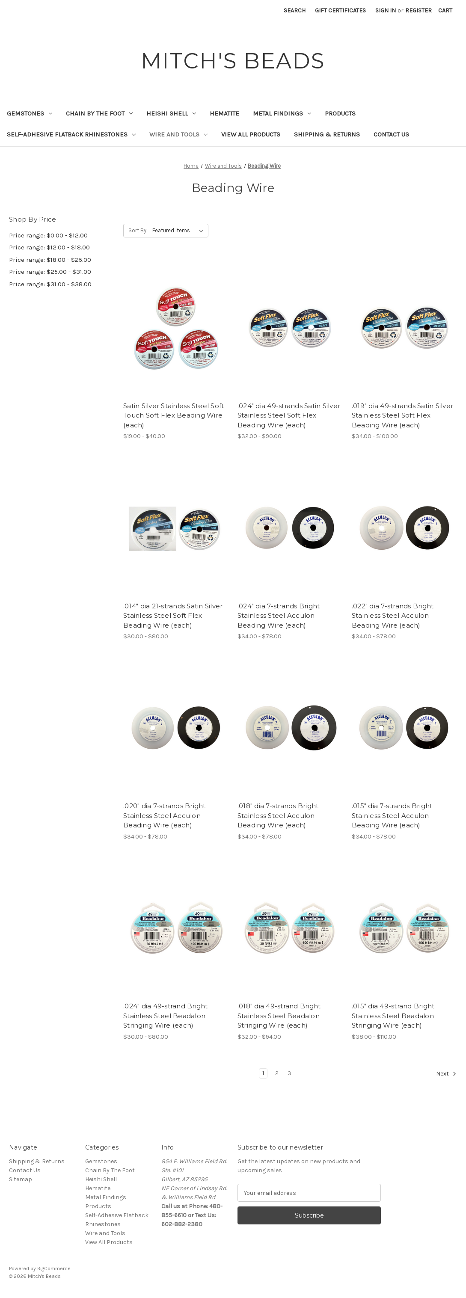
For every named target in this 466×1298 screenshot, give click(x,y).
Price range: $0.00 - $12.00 (48, 235)
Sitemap (20, 1179)
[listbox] (179, 230)
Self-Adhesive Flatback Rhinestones (71, 134)
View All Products (250, 134)
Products (340, 113)
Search (295, 10)
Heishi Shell (171, 113)
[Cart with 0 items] (445, 10)
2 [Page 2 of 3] (277, 1073)
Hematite (224, 113)
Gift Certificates (340, 10)
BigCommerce (54, 1268)
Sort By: (138, 230)
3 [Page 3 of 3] (289, 1073)
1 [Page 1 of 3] (263, 1073)
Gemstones (29, 113)
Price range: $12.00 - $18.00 (49, 247)
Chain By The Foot (99, 113)
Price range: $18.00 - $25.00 (50, 260)
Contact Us (391, 134)
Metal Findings (282, 113)
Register (418, 10)
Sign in (385, 10)
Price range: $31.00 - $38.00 (50, 284)
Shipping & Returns (327, 134)
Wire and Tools (178, 134)
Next (446, 1074)
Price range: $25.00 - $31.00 (50, 272)
